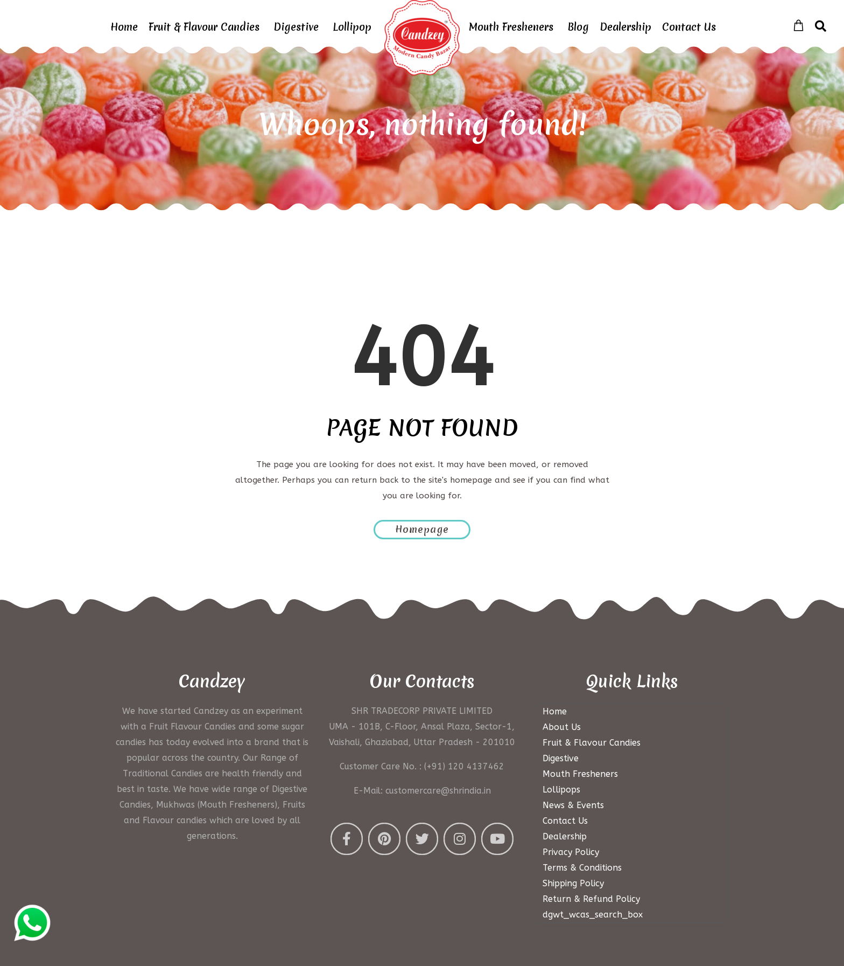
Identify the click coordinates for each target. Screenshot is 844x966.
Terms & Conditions (582, 868)
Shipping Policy (573, 883)
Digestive (296, 27)
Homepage (422, 529)
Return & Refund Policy (591, 899)
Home (124, 27)
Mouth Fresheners (511, 27)
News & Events (573, 805)
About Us (562, 727)
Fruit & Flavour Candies (204, 27)
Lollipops (561, 789)
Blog (578, 27)
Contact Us (689, 27)
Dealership (625, 27)
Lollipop (352, 27)
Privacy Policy (571, 852)
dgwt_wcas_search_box (593, 914)
